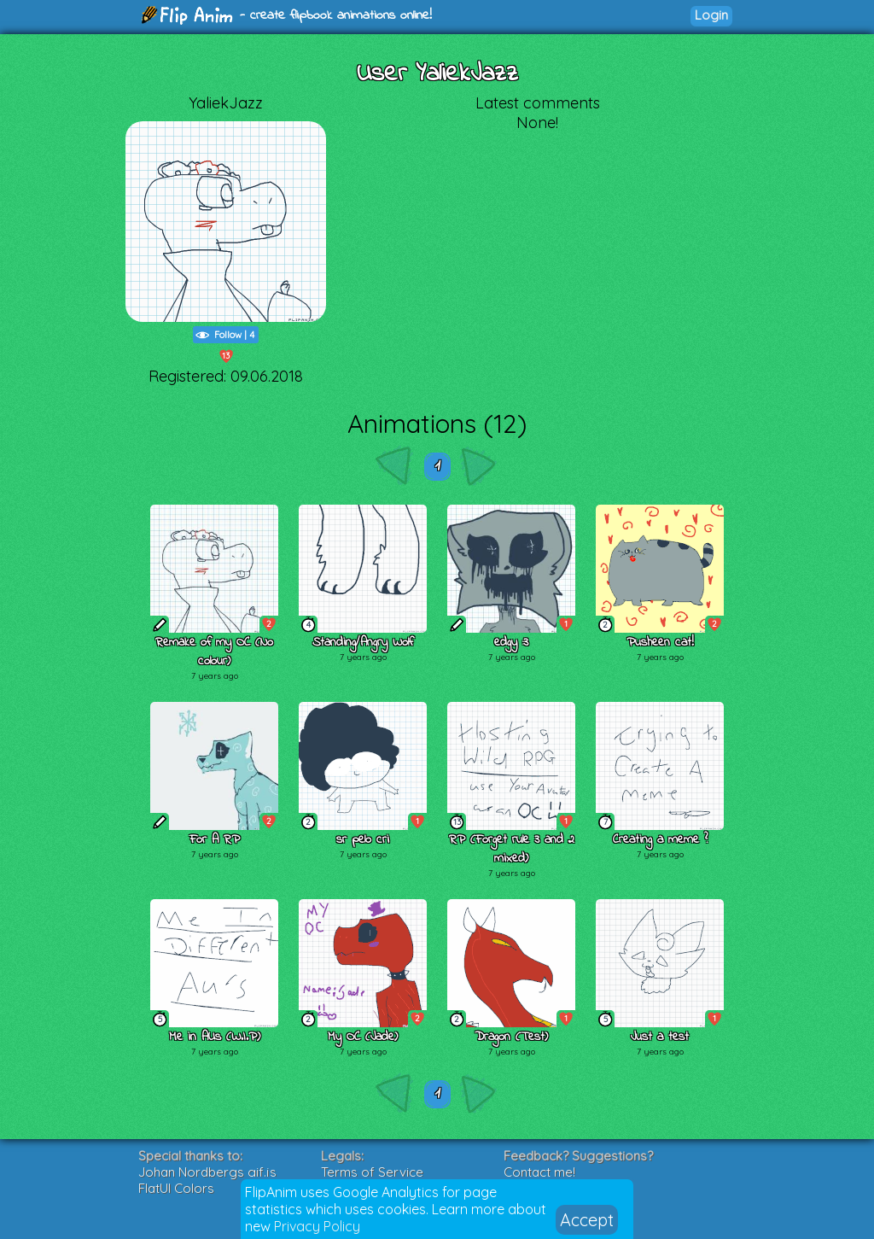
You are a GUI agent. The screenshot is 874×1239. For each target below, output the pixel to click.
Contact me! (539, 1172)
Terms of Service (372, 1172)
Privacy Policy (317, 1226)
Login (711, 15)
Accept (587, 1219)
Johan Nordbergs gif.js (207, 1172)
